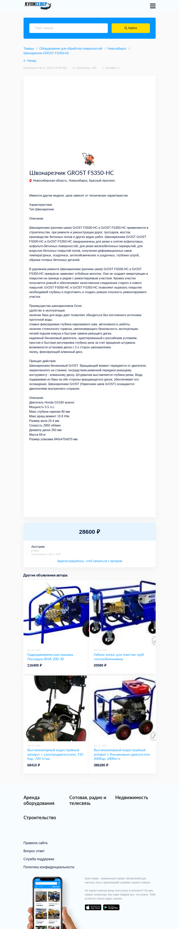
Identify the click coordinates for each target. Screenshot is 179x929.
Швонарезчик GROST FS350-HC (46, 53)
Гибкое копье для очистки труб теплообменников (119, 656)
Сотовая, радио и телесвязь (87, 800)
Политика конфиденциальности (49, 867)
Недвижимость (131, 797)
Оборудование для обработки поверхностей (70, 48)
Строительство (40, 817)
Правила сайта (35, 843)
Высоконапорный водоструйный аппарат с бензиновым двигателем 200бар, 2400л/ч (122, 754)
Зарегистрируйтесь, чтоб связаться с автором (89, 561)
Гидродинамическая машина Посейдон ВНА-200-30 (50, 656)
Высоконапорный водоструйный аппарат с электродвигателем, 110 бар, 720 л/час (55, 754)
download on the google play (111, 907)
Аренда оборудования (39, 800)
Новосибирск (117, 48)
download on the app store (93, 907)
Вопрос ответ (34, 851)
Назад (31, 60)
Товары (29, 48)
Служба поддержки (39, 859)
